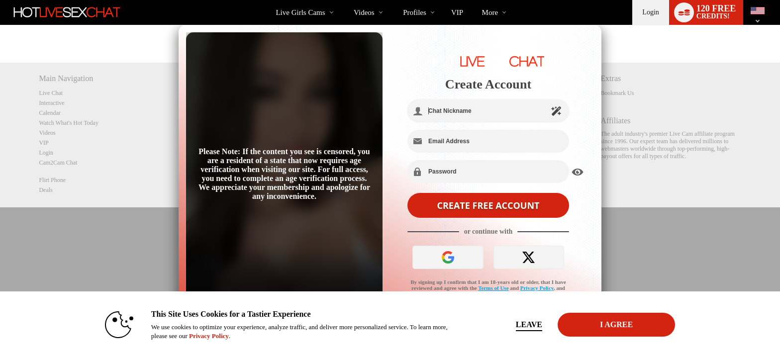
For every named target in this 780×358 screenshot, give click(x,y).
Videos (364, 12)
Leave (529, 324)
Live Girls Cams (300, 12)
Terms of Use (493, 288)
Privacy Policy (537, 288)
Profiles (414, 12)
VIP (457, 12)
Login (650, 12)
